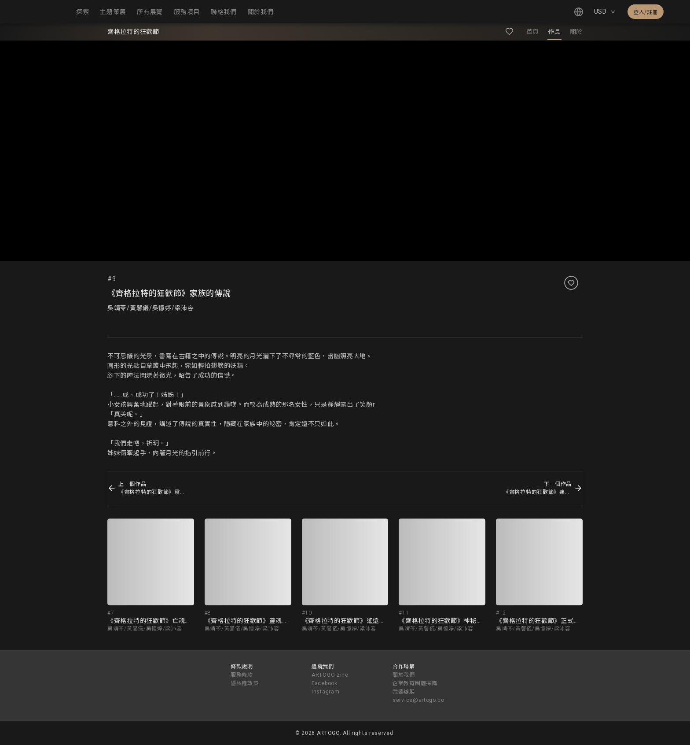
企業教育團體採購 (415, 683)
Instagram (325, 692)
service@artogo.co (418, 700)
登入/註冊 (645, 12)
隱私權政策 (245, 683)
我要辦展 (404, 692)
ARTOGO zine (330, 675)
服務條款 (242, 675)
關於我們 (404, 675)
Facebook (325, 683)
